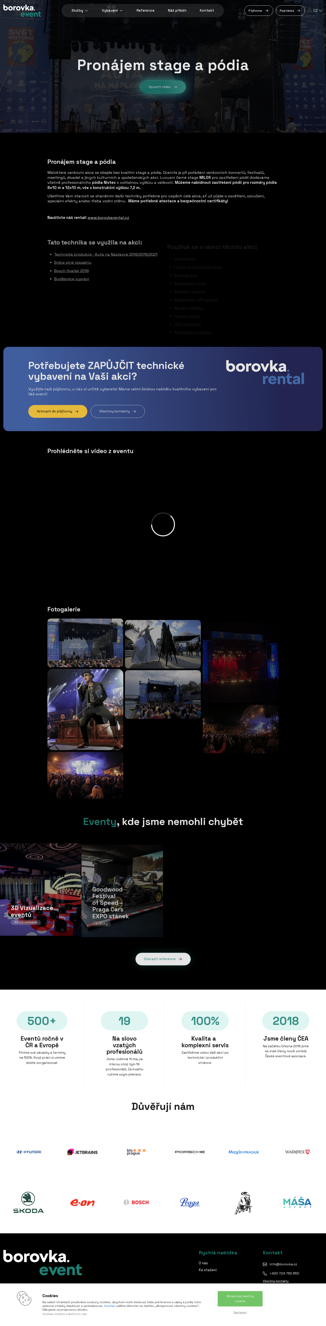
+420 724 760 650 (284, 1273)
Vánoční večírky (188, 301)
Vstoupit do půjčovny (58, 410)
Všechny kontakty (117, 410)
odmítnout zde (76, 1314)
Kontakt (207, 10)
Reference (146, 10)
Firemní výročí (187, 309)
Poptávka (290, 11)
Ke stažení (208, 1270)
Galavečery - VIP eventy (195, 293)
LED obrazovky (187, 317)
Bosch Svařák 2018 (71, 267)
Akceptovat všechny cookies (240, 1298)
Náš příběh (177, 10)
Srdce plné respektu (72, 259)
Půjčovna (259, 11)
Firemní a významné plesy (198, 260)
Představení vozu (190, 276)
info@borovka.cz (283, 1264)
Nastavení (240, 1312)
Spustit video (163, 88)
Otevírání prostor (190, 285)
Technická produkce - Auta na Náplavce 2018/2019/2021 (106, 251)
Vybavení (112, 10)
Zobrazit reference (163, 958)
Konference (184, 252)
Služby (80, 10)
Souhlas (109, 1306)
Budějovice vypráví (71, 275)
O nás (203, 1263)
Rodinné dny (186, 268)
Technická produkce (192, 325)
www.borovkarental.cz (108, 216)
